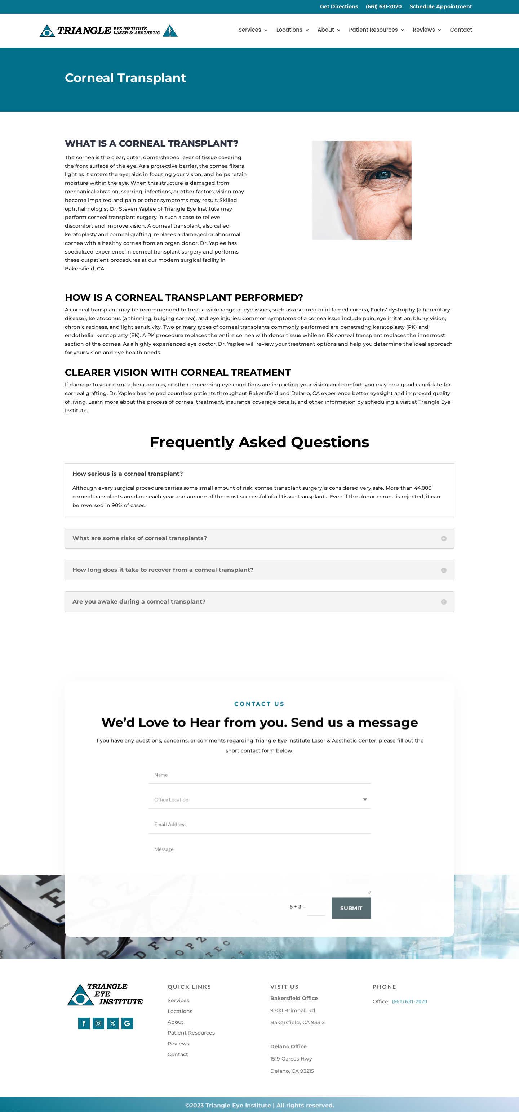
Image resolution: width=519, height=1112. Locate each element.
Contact (461, 30)
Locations (289, 30)
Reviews (424, 30)
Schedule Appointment (441, 7)
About (326, 30)
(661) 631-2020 (384, 7)
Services (250, 30)
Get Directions (339, 7)
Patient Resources (373, 30)
